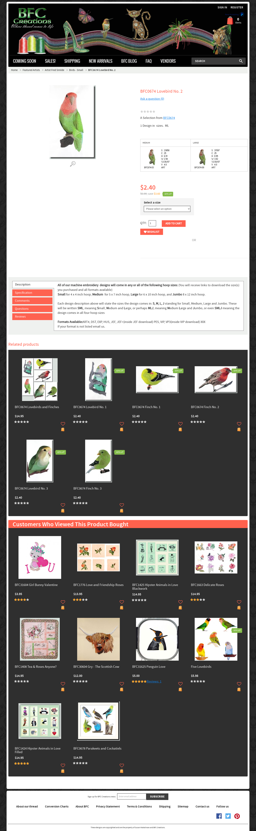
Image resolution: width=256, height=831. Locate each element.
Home (14, 70)
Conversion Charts (56, 807)
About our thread (27, 807)
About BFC (82, 807)
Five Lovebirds (201, 667)
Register (237, 7)
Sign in (222, 7)
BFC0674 (169, 118)
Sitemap (183, 807)
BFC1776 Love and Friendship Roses (98, 585)
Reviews (20, 317)
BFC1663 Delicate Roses (207, 585)
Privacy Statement (108, 807)
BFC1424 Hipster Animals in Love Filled (37, 750)
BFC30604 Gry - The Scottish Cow (96, 667)
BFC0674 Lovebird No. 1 (89, 407)
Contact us (202, 807)
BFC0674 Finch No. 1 (146, 407)
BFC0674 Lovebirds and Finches (37, 407)
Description (22, 284)
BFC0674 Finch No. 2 (205, 407)
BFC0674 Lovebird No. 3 (31, 489)
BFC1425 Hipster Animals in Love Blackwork (155, 587)
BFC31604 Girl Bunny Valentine (36, 585)
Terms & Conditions (139, 807)
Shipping (164, 807)
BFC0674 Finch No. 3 (87, 489)
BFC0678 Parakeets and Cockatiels (97, 749)
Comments (22, 301)
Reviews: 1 (154, 681)
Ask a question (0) (152, 99)
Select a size (152, 202)
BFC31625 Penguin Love (148, 667)
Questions (22, 309)
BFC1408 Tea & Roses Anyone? (36, 667)
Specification (23, 293)
